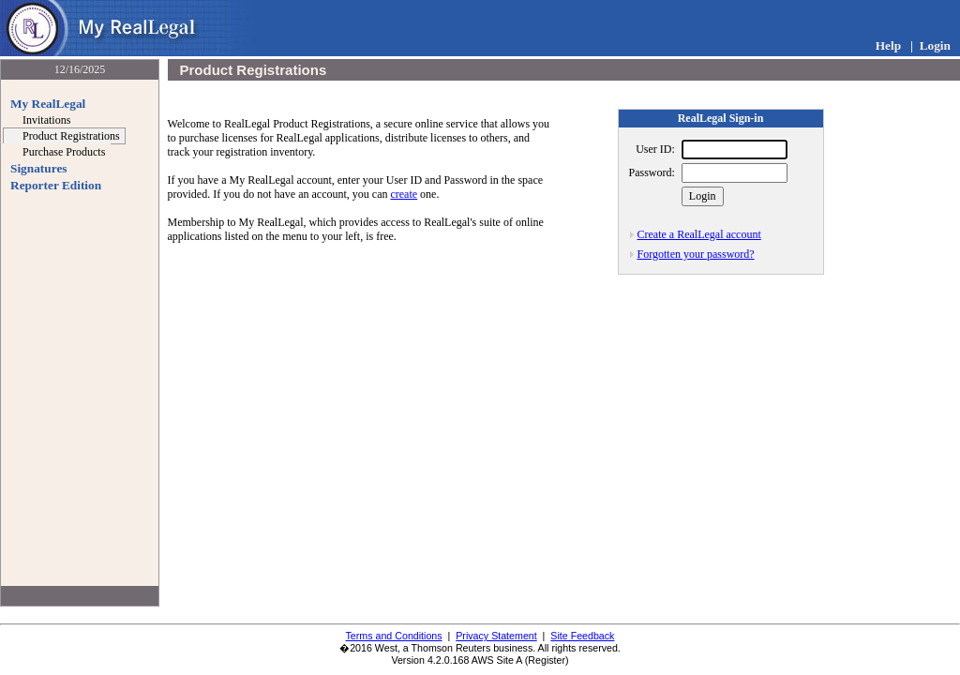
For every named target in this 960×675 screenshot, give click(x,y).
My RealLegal (47, 104)
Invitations (46, 120)
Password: (652, 172)
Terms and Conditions (394, 635)
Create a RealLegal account (699, 234)
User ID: (655, 149)
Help (888, 45)
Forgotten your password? (696, 254)
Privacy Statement (496, 635)
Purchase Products (63, 151)
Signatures (38, 168)
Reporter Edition (55, 185)
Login (935, 45)
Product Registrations (71, 135)
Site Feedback (582, 635)
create (403, 194)
